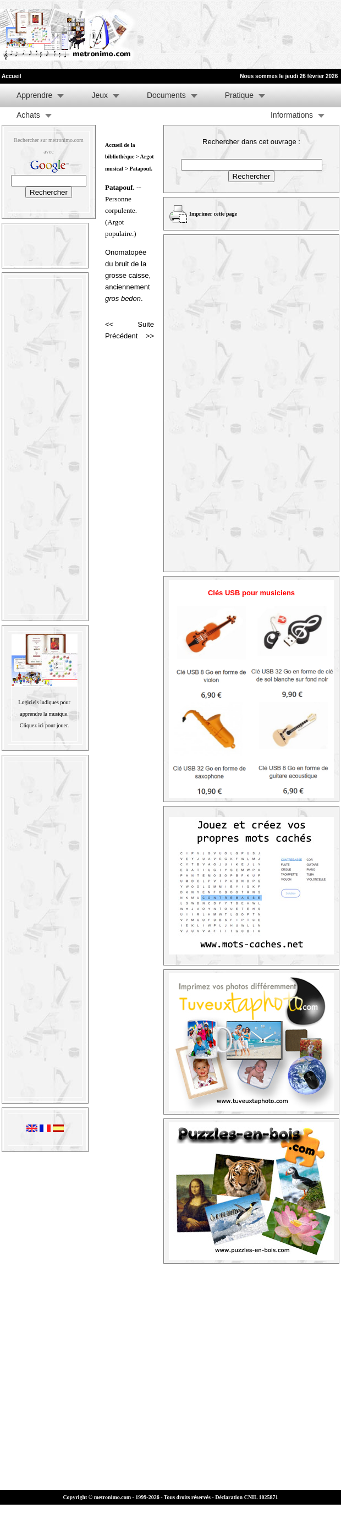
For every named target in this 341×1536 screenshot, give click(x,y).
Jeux (99, 95)
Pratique (239, 95)
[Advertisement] (172, 34)
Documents (166, 95)
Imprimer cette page (213, 214)
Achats (28, 115)
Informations (292, 115)
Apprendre (34, 95)
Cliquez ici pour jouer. (44, 725)
